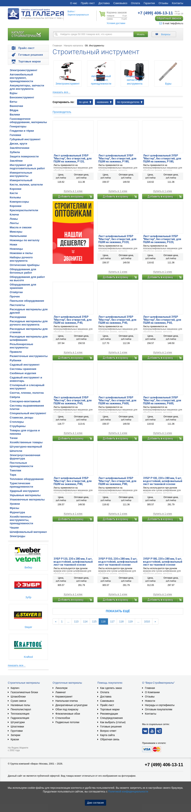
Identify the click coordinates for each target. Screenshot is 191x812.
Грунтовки (17, 730)
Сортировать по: (63, 102)
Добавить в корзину (71, 196)
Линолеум (61, 687)
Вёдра (14, 110)
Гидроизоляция (20, 717)
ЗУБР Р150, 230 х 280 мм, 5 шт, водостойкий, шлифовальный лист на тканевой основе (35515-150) (117, 561)
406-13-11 (155, 13)
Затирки (15, 735)
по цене (83, 102)
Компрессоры (19, 201)
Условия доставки (116, 23)
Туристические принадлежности (21, 485)
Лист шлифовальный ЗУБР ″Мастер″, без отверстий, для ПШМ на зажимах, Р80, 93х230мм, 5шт (117, 481)
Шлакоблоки (18, 696)
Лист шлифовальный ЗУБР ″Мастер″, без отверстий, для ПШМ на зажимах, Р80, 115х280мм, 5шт (73, 481)
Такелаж (15, 470)
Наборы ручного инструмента (21, 259)
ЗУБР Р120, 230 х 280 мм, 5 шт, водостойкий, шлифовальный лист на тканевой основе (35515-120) (73, 561)
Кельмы (15, 197)
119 (130, 621)
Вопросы (165, 34)
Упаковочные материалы (27, 499)
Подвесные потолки (67, 722)
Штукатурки (18, 722)
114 (85, 621)
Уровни (15, 503)
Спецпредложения (111, 717)
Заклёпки (16, 160)
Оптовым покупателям (158, 709)
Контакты (177, 3)
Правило (16, 351)
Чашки (14, 527)
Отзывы (163, 3)
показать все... (17, 665)
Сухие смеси (18, 700)
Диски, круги (18, 143)
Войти (71, 11)
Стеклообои (62, 717)
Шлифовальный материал (28, 531)
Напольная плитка (66, 700)
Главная (57, 45)
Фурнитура (17, 512)
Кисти (14, 193)
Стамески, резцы (21, 417)
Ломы (14, 218)
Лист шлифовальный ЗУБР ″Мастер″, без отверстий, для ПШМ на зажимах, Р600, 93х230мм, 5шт (162, 400)
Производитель (62, 111)
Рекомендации (109, 713)
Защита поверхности (24, 156)
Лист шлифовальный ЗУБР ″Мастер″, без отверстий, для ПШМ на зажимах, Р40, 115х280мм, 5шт (73, 319)
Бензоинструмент (22, 97)
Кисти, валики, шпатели (26, 184)
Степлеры (17, 421)
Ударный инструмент (24, 490)
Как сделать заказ (111, 687)
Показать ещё (118, 611)
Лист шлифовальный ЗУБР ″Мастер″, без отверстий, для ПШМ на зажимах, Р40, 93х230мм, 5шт (117, 319)
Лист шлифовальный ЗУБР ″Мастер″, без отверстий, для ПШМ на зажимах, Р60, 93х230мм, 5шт (73, 400)
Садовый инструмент (25, 364)
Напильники (18, 235)
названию (103, 102)
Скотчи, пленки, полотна (27, 392)
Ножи (13, 244)
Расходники (18, 316)
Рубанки (15, 360)
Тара (13, 474)
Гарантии (149, 3)
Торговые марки (110, 709)
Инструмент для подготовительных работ (27, 166)
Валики (15, 114)
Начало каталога (73, 45)
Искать (141, 34)
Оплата (135, 3)
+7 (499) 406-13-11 (164, 764)
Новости (150, 700)
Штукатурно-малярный (26, 446)
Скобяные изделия (23, 373)
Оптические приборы (25, 265)
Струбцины (18, 426)
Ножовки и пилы (21, 253)
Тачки (14, 438)
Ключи (14, 214)
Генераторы (18, 126)
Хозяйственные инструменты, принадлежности (21, 520)
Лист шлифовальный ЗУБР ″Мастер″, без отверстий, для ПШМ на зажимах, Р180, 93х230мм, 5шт (162, 158)
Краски (15, 739)
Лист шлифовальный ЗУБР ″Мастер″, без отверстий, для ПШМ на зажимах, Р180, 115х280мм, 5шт (117, 158)
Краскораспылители (24, 210)
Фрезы (14, 508)
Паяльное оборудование (27, 300)
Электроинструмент (23, 70)
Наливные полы (20, 705)
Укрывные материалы (25, 495)
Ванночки (16, 105)
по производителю (128, 102)
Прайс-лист (88, 3)
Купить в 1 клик (73, 191)
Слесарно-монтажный (25, 401)
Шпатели (16, 450)
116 (103, 621)
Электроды (17, 536)
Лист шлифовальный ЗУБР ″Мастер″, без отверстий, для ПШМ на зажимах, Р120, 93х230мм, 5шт (73, 158)
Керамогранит (64, 696)
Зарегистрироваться (78, 14)
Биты (13, 101)
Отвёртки (16, 292)
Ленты (14, 223)
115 (94, 621)
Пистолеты (17, 305)
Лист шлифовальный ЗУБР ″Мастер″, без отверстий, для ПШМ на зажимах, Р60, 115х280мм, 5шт (162, 319)
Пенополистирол (21, 709)
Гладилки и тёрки (22, 130)
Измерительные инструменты (21, 174)
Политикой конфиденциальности (128, 791)
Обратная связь (109, 739)
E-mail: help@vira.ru (171, 23)
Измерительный (21, 180)
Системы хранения (23, 368)
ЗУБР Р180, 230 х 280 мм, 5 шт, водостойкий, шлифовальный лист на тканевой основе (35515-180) (162, 561)
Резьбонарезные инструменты (21, 345)
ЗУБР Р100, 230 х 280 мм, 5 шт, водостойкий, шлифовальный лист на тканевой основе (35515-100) (162, 481)
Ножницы (16, 248)
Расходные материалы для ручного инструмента (29, 323)
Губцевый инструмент (25, 139)
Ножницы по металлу (24, 240)
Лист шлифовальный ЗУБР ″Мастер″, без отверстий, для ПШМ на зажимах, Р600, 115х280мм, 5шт (117, 400)
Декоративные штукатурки (71, 705)
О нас (73, 3)
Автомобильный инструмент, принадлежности (21, 78)
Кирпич (15, 687)
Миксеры (16, 231)
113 (76, 621)
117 (112, 621)
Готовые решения (111, 726)
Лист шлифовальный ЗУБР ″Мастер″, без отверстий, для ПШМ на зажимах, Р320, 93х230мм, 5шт (162, 239)
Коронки (15, 188)
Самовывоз (120, 3)
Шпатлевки (17, 726)
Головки (15, 135)
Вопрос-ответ (108, 730)
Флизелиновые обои (67, 713)
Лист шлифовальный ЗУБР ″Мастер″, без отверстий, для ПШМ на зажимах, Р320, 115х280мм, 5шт (117, 239)
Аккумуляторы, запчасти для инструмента (27, 87)
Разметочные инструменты (29, 356)
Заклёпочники (19, 147)
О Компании (152, 692)
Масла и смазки (21, 227)
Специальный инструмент (28, 413)
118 (121, 621)
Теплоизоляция (20, 713)
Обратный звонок (169, 18)
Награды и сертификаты (160, 705)
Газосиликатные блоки (24, 692)
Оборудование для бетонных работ (23, 271)
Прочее (15, 296)
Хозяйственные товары (26, 442)
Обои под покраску (66, 709)
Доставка (104, 3)
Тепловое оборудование (27, 478)
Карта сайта (107, 735)
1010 (147, 621)
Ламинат (60, 692)
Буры (13, 93)
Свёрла (15, 397)
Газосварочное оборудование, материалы (28, 120)
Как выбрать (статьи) (113, 722)
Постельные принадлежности (21, 464)
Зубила (15, 152)
